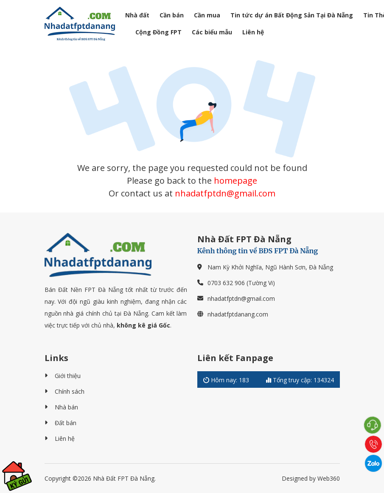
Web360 (328, 478)
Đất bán (65, 423)
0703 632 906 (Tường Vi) (241, 283)
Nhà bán (66, 407)
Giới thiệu (68, 376)
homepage (235, 180)
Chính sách (69, 391)
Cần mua (207, 15)
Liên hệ (253, 32)
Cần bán (172, 15)
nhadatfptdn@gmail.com (225, 193)
